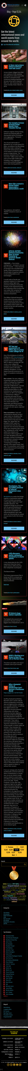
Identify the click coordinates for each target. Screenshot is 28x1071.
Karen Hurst (9, 954)
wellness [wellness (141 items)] (14, 902)
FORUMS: (10, 1057)
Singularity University (9, 922)
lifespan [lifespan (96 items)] (5, 896)
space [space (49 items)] (5, 899)
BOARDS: (16, 1047)
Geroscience (7, 1007)
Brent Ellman (9, 982)
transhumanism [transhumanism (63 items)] (21, 899)
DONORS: (9, 1047)
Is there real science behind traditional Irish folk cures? (16, 67)
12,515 (22, 849)
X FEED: (5, 1045)
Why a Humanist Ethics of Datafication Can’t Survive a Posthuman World (16, 688)
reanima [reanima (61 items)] (24, 896)
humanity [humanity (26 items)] (12, 892)
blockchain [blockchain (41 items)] (8, 888)
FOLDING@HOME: (4, 1052)
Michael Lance (9, 986)
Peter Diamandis (8, 915)
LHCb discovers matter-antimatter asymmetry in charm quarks (16, 556)
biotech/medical (16, 90)
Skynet (5, 923)
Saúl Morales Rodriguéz (12, 938)
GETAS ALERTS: (18, 1042)
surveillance (9, 831)
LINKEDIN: (5, 1042)
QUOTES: (16, 1057)
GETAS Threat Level (14, 1033)
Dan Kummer (9, 958)
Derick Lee (10, 168)
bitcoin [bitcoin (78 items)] (4, 888)
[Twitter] (11, 1064)
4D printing (6, 914)
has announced (18, 357)
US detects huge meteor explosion (15, 614)
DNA (5, 917)
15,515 (20, 852)
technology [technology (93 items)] (14, 900)
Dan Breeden (9, 944)
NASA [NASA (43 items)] (14, 896)
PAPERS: (16, 1054)
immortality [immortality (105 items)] (21, 892)
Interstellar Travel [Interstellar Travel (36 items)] (7, 894)
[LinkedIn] (14, 1064)
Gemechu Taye (10, 950)
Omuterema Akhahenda (12, 960)
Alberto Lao (9, 970)
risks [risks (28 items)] (21, 898)
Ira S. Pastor (9, 992)
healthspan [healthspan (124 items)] (7, 892)
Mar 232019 (6, 255)
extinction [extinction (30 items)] (10, 890)
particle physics (16, 593)
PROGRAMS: (17, 1052)
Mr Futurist (6, 1011)
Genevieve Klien (10, 936)
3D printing (6, 912)
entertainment (16, 217)
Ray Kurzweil (7, 918)
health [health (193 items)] (23, 890)
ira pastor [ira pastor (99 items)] (13, 894)
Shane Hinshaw (10, 972)
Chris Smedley (9, 994)
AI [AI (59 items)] (7, 884)
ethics (15, 829)
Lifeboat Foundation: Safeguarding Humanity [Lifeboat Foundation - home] (10, 5)
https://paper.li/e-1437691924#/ (13, 693)
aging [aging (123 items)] (4, 884)
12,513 (11, 849)
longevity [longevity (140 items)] (10, 896)
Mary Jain (9, 90)
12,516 (8, 852)
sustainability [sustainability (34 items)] (8, 899)
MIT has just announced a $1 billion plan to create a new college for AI (16, 349)
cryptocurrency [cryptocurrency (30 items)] (19, 888)
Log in (4, 44)
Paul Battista (10, 454)
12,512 (6, 849)
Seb (7, 984)
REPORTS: (17, 1050)
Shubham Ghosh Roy (11, 940)
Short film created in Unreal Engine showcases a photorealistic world (16, 186)
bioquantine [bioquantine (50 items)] (4, 886)
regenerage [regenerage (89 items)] (6, 898)
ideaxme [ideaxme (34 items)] (15, 892)
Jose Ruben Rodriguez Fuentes (14, 956)
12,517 (13, 852)
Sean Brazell (9, 978)
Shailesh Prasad (10, 946)
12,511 (22, 847)
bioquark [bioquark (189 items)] (11, 886)
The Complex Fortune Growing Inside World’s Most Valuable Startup (16, 125)
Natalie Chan (9, 976)
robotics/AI (19, 168)
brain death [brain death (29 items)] (12, 888)
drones (14, 668)
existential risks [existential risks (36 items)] (6, 890)
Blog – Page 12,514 (14, 12)
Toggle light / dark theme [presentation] (26, 5)
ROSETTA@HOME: (8, 1054)
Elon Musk (6, 920)
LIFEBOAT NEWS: (18, 1039)
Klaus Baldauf (10, 312)
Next (13, 855)
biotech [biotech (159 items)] (16, 886)
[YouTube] (17, 1064)
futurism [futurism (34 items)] (17, 890)
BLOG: (16, 1045)
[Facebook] (8, 1064)
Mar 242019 (5, 67)
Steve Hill (8, 980)
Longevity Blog (7, 1009)
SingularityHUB (7, 1017)
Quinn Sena (10, 217)
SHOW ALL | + (6, 996)
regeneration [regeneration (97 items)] (13, 898)
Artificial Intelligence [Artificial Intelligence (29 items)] (22, 884)
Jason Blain (9, 988)
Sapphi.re (25, 1062)
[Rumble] (20, 1064)
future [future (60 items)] (13, 890)
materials (16, 312)
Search (25, 864)
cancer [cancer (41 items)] (15, 888)
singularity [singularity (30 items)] (23, 898)
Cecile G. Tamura (10, 964)
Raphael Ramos (10, 974)
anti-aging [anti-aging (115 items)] (15, 884)
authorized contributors (13, 44)
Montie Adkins (9, 990)
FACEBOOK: (4, 1039)
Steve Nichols (10, 829)
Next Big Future (8, 1013)
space (10, 456)
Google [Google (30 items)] (20, 890)
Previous (10, 847)
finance (19, 454)
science (21, 90)
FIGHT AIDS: (6, 1050)
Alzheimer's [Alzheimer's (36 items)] (10, 884)
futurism (15, 626)
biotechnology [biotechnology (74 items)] (22, 886)
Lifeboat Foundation (10, 1062)
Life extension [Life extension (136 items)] (20, 894)
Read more (14, 95)
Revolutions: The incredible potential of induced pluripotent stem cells (16, 489)
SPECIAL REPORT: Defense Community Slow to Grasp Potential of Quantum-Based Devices (16, 255)
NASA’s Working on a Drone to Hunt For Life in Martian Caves (16, 657)
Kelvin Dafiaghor (10, 952)
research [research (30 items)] (18, 898)
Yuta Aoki (8, 966)
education (16, 454)
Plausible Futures (8, 1015)
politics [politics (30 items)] (21, 896)
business (14, 168)
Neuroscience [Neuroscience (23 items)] (17, 896)
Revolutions (7, 496)
